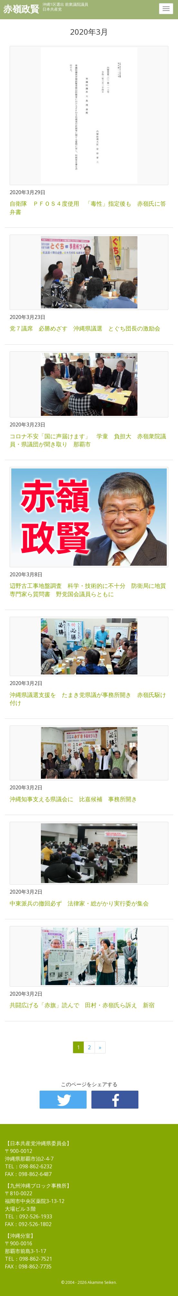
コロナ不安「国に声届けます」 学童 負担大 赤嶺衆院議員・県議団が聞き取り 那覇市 (88, 440)
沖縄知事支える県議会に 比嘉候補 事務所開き (73, 799)
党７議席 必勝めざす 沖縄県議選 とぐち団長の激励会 (85, 328)
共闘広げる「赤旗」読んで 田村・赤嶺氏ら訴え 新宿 (82, 1005)
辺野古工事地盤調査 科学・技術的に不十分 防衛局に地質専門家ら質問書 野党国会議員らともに (88, 589)
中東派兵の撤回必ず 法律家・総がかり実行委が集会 (79, 903)
